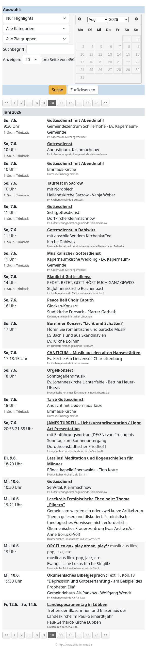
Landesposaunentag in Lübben (77, 604)
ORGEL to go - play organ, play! (77, 546)
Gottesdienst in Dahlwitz (71, 230)
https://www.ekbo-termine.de (75, 644)
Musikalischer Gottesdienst (74, 253)
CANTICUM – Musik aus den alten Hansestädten (93, 352)
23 (96, 102)
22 (87, 102)
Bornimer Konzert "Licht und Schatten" (85, 323)
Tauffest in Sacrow (65, 183)
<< (6, 102)
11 (61, 102)
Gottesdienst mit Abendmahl (75, 120)
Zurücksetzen (82, 90)
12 (70, 102)
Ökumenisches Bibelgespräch (76, 575)
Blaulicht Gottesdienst (69, 276)
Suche (57, 90)
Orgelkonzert (60, 370)
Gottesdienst (59, 143)
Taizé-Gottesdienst (65, 399)
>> (105, 102)
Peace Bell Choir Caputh (70, 300)
